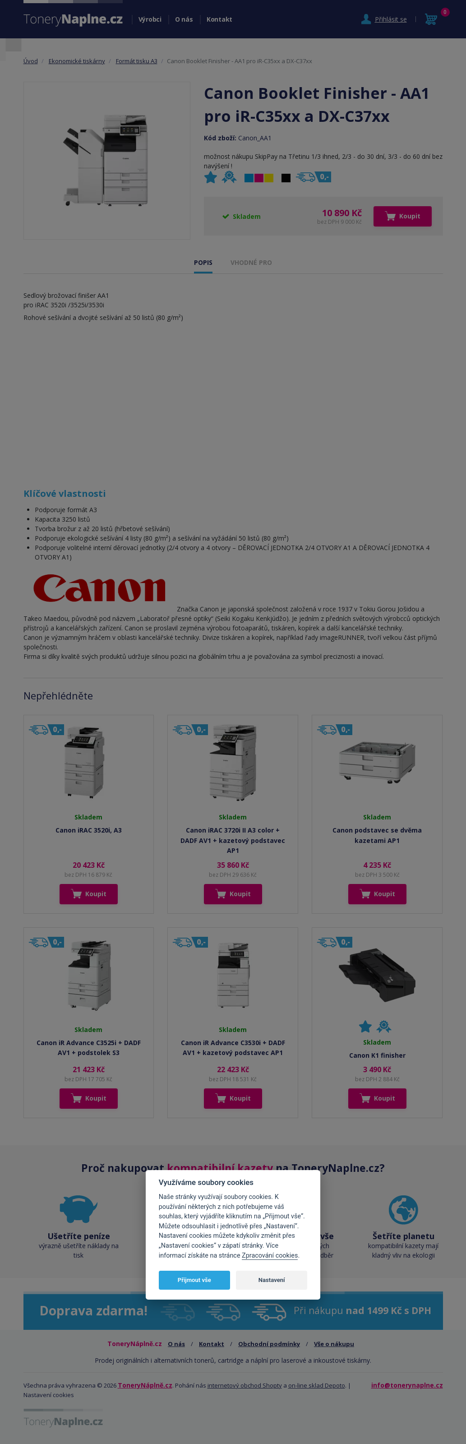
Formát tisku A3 (136, 61)
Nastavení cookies (48, 1395)
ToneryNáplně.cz (145, 1385)
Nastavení (271, 1280)
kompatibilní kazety (220, 1168)
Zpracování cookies (270, 1255)
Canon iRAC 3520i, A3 (88, 830)
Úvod (30, 61)
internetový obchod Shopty (245, 1385)
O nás (184, 19)
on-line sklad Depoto (316, 1385)
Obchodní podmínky (269, 1344)
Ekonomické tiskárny (77, 61)
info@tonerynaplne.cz (407, 1385)
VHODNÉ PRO (251, 262)
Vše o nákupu (334, 1344)
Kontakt (219, 19)
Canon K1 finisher (377, 1055)
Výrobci (149, 19)
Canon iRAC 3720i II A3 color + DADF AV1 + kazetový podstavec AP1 (232, 840)
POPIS (203, 262)
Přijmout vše (194, 1280)
